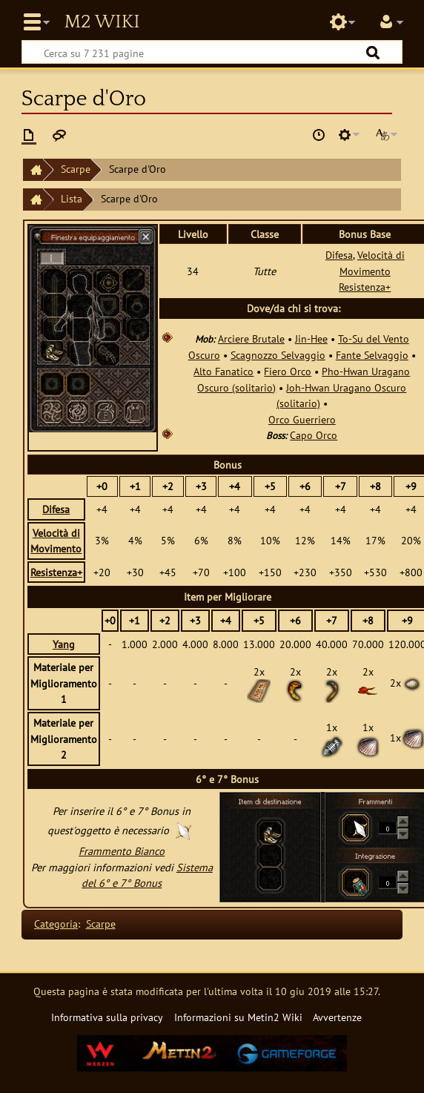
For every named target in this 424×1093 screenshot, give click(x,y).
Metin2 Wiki (101, 22)
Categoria (56, 924)
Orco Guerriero (302, 419)
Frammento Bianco (122, 851)
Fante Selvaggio (372, 355)
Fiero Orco (287, 371)
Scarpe (75, 169)
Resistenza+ (365, 287)
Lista (71, 198)
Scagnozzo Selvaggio (278, 355)
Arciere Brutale (251, 338)
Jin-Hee (311, 338)
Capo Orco (313, 435)
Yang (64, 644)
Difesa (339, 255)
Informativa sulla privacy (107, 1017)
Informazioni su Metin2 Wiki (238, 1017)
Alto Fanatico (223, 371)
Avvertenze (337, 1017)
